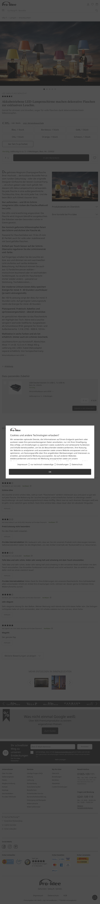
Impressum (22, 464)
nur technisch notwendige (42, 464)
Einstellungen (63, 464)
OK (50, 472)
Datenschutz (77, 464)
